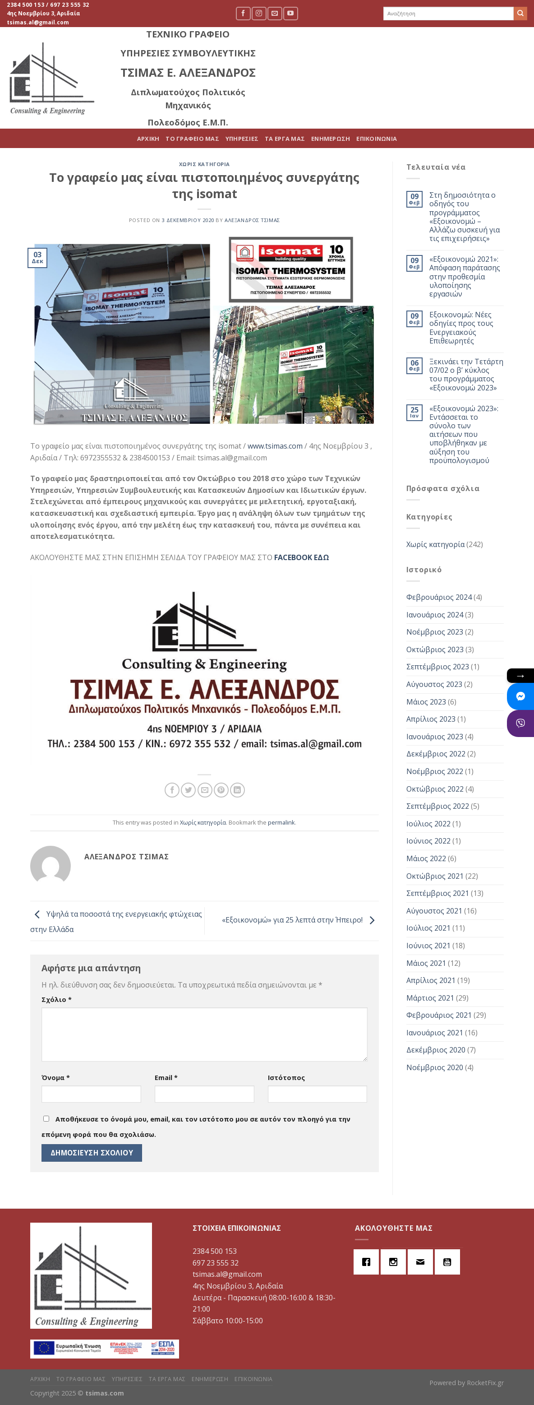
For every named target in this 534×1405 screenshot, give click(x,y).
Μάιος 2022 (426, 858)
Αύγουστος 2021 (434, 911)
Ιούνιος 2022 (428, 841)
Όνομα (55, 1077)
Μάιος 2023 (426, 702)
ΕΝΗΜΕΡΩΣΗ (449, 70)
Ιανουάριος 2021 (434, 1033)
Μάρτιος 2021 (430, 998)
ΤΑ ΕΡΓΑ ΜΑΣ (403, 70)
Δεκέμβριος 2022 (435, 754)
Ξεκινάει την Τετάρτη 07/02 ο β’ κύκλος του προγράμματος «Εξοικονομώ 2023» (466, 374)
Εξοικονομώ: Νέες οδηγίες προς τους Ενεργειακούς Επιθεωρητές (461, 328)
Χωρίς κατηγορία (204, 164)
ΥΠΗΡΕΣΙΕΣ (360, 70)
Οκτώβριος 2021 (435, 876)
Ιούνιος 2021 (428, 946)
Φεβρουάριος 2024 (439, 597)
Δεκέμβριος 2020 (435, 1050)
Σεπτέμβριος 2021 (437, 893)
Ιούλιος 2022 (428, 824)
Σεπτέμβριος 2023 (437, 667)
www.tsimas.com (275, 446)
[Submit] (520, 13)
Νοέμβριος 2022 (434, 771)
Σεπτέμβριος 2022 (437, 806)
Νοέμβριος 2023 (434, 632)
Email (166, 1077)
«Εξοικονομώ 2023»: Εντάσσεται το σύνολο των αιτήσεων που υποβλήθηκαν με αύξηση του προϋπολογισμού (463, 434)
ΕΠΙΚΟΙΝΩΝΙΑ (495, 70)
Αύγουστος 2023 (434, 684)
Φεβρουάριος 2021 (439, 1015)
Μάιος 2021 (426, 963)
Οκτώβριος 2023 (435, 649)
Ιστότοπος (286, 1077)
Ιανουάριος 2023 (434, 737)
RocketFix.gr (485, 1382)
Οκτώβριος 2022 (435, 789)
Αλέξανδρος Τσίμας (252, 220)
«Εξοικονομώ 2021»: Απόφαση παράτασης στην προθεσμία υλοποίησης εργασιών (464, 276)
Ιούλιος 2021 (428, 928)
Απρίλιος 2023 (431, 719)
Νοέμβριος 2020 (434, 1067)
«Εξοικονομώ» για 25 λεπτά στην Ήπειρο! (300, 920)
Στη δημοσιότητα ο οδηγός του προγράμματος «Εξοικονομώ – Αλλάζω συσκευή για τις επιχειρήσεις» (464, 217)
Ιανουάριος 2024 (434, 615)
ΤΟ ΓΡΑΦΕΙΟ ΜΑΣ (311, 70)
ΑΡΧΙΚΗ (266, 70)
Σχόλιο (56, 999)
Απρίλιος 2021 (431, 980)
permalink (281, 822)
